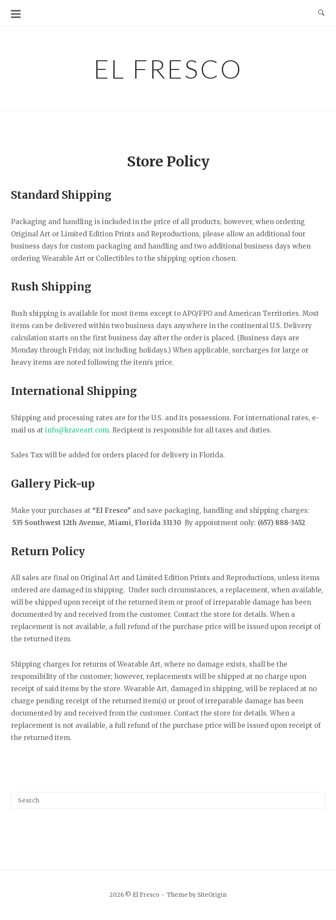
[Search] (315, 796)
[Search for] (168, 800)
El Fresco (168, 68)
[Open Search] (321, 13)
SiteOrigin (212, 895)
